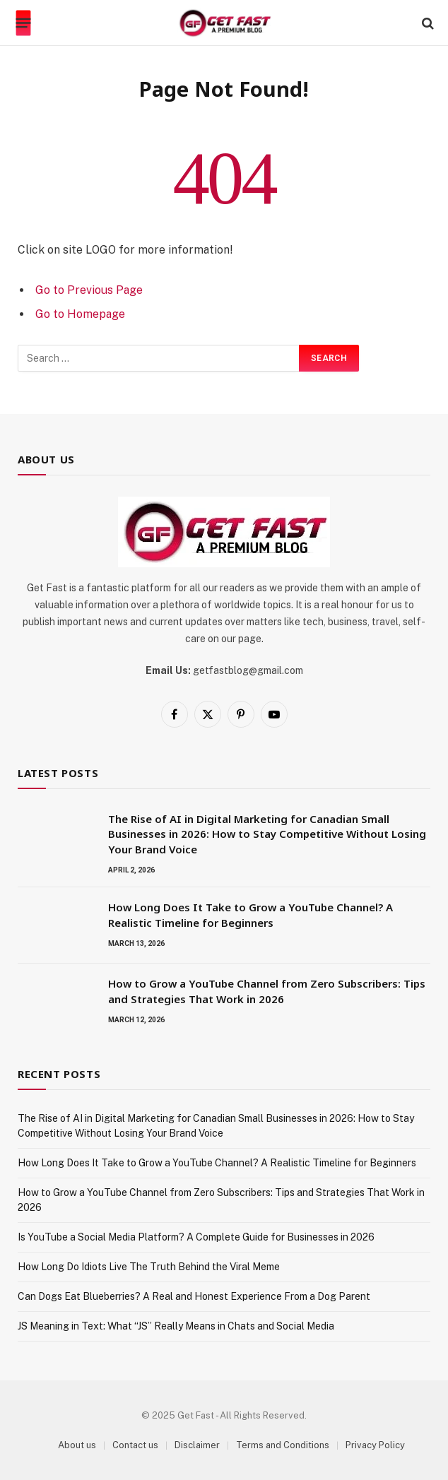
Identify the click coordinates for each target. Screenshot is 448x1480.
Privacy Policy (375, 1445)
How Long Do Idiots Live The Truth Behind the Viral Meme (149, 1266)
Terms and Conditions (282, 1445)
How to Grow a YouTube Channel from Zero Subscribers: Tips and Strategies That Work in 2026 (266, 990)
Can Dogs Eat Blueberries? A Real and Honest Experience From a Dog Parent (194, 1296)
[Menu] (23, 23)
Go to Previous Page (89, 290)
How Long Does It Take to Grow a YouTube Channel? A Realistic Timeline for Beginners (250, 914)
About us (77, 1445)
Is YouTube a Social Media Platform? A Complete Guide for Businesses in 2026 (196, 1237)
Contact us (135, 1445)
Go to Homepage (80, 314)
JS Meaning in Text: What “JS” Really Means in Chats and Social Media (176, 1326)
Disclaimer (197, 1445)
